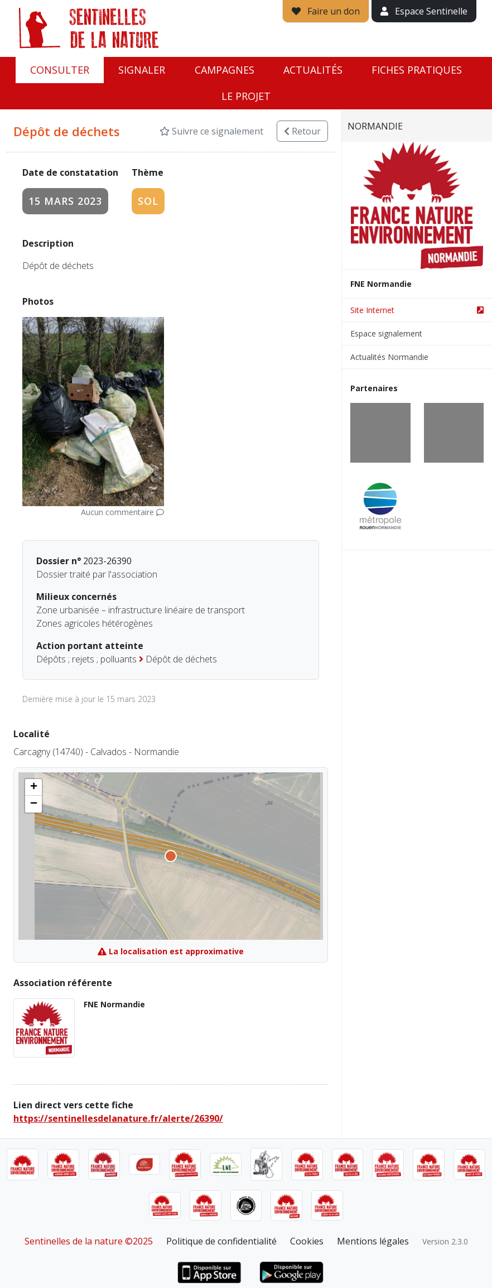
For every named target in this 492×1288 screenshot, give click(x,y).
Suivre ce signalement (211, 131)
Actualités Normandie (389, 357)
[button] (33, 787)
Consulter (59, 69)
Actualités (313, 69)
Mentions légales (373, 1241)
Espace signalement (386, 333)
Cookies (307, 1241)
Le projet (246, 96)
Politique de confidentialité (221, 1241)
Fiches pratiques (417, 69)
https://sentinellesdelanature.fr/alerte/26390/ (118, 1118)
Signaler (141, 69)
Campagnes (224, 69)
